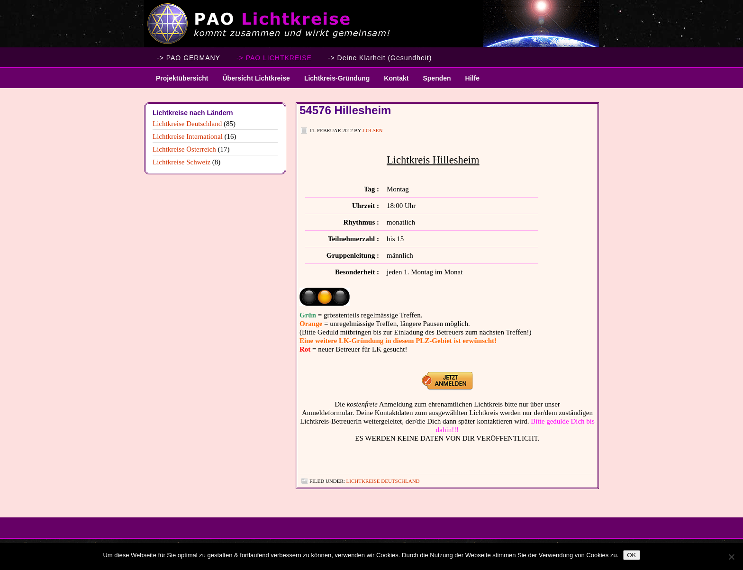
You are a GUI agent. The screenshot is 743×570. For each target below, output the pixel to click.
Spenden (437, 78)
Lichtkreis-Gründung (333, 81)
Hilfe (472, 78)
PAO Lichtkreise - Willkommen (371, 23)
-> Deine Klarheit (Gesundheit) (380, 58)
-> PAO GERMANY (188, 58)
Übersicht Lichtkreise (252, 81)
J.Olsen (372, 130)
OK (631, 555)
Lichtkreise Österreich (184, 149)
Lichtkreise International (188, 136)
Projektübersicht (178, 81)
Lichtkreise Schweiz (181, 162)
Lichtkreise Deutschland (383, 481)
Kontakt (396, 78)
